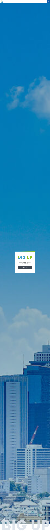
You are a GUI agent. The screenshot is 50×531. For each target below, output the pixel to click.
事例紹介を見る (25, 267)
